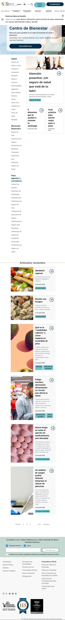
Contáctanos (55, 4)
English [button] (19, 4)
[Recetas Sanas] (16, 97)
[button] (26, 4)
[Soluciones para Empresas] (16, 159)
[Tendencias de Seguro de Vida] (16, 204)
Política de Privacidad (49, 570)
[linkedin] (10, 594)
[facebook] (13, 594)
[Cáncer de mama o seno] (16, 63)
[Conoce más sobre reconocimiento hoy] (38, 606)
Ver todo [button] (14, 119)
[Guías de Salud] (16, 114)
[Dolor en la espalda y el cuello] (16, 106)
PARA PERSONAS (5, 11)
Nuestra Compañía (9, 571)
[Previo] (17, 524)
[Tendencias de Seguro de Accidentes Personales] (16, 236)
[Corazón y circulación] (16, 70)
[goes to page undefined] (58, 73)
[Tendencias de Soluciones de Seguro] (16, 215)
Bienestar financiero (15, 545)
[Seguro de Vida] (16, 133)
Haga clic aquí (10, 19)
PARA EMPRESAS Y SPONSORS (16, 11)
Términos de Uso (28, 567)
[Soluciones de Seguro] (16, 140)
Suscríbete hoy (50, 550)
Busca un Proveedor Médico (39, 5)
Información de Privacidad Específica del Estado (49, 581)
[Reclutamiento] (16, 197)
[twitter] (7, 594)
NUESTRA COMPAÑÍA (59, 11)
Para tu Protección (28, 573)
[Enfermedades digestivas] (16, 87)
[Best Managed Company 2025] (10, 606)
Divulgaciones (27, 576)
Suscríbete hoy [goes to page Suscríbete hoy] (25, 46)
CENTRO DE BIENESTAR (49, 11)
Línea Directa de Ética (29, 570)
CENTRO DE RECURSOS (38, 11)
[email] (23, 550)
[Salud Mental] (16, 92)
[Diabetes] (16, 75)
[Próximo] (47, 524)
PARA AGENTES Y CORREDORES (27, 11)
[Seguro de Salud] (16, 167)
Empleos (6, 568)
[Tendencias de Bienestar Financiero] (16, 149)
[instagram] (4, 594)
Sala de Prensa (8, 565)
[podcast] (16, 594)
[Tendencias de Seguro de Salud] (16, 248)
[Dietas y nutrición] (16, 80)
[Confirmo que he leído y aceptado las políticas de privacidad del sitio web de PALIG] (7, 554)
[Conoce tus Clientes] (16, 186)
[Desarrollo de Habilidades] (16, 192)
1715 (39, 524)
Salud (29, 545)
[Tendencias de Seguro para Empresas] (16, 225)
